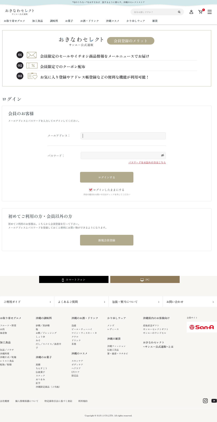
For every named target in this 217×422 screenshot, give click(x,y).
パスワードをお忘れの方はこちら (147, 162)
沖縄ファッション (116, 346)
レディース (113, 329)
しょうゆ (40, 336)
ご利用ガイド (12, 302)
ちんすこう (41, 368)
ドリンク (76, 340)
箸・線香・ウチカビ (117, 353)
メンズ (110, 325)
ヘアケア (76, 368)
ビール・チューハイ (82, 329)
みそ (38, 340)
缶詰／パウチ (7, 349)
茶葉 (74, 344)
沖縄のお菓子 (44, 357)
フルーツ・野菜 (8, 325)
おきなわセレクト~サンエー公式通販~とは (158, 344)
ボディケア (77, 364)
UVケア (76, 372)
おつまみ (40, 379)
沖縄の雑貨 (114, 338)
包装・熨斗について (125, 302)
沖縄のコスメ (80, 353)
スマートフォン (73, 279)
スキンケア (77, 360)
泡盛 (74, 325)
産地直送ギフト (151, 325)
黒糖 (38, 364)
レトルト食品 (7, 360)
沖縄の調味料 (44, 318)
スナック (40, 375)
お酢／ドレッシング (46, 333)
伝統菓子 (40, 372)
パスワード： (56, 155)
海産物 (3, 333)
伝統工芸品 (113, 349)
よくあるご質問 (68, 302)
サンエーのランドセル (154, 333)
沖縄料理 (4, 353)
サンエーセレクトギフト (155, 329)
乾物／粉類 (6, 364)
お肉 (2, 329)
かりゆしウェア (116, 318)
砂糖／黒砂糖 (43, 325)
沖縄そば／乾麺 (8, 357)
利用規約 (83, 401)
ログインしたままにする (106, 189)
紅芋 (38, 383)
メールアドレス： (59, 135)
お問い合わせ (174, 302)
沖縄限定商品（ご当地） (48, 386)
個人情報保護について (26, 401)
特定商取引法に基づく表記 (58, 401)
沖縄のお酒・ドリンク (85, 318)
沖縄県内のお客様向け (156, 318)
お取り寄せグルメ (10, 318)
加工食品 (5, 342)
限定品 (75, 375)
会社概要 (4, 401)
